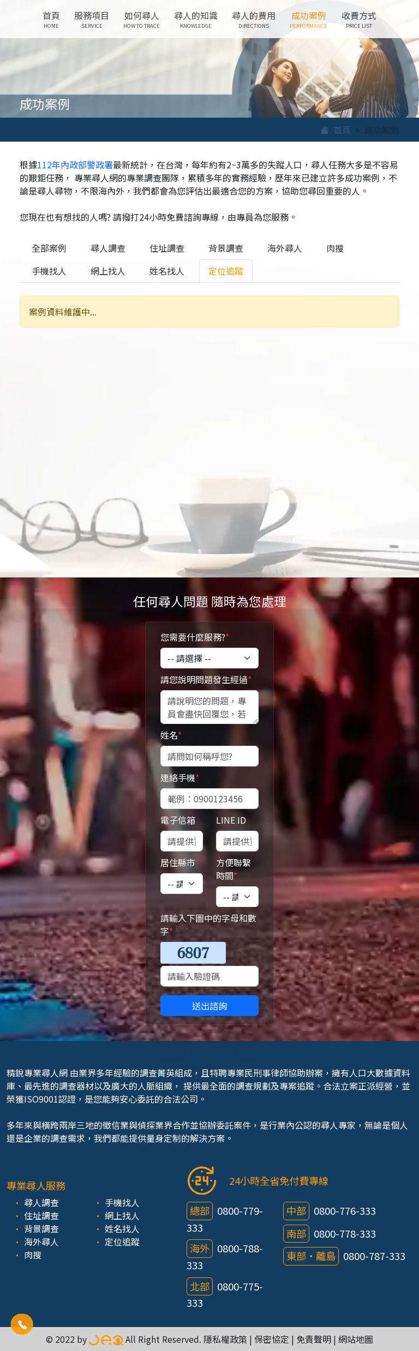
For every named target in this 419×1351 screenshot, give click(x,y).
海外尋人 (284, 247)
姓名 (171, 734)
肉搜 (335, 247)
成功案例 (308, 19)
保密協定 (271, 1339)
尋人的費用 (254, 19)
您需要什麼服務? (194, 636)
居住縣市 (179, 862)
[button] (22, 1324)
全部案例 (49, 247)
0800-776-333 (345, 1210)
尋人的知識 (196, 19)
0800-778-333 (345, 1233)
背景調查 (225, 247)
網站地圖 (355, 1339)
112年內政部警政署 (75, 164)
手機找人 (49, 270)
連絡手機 (179, 777)
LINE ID (231, 819)
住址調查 (166, 247)
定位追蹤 (225, 270)
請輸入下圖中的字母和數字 (208, 924)
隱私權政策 (225, 1339)
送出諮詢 (209, 1005)
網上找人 (108, 270)
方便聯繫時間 (233, 869)
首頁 (51, 19)
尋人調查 (108, 247)
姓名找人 (166, 270)
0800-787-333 (374, 1256)
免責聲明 (313, 1339)
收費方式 (359, 19)
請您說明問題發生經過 (206, 679)
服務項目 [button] (91, 19)
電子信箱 (177, 819)
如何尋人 (141, 19)
